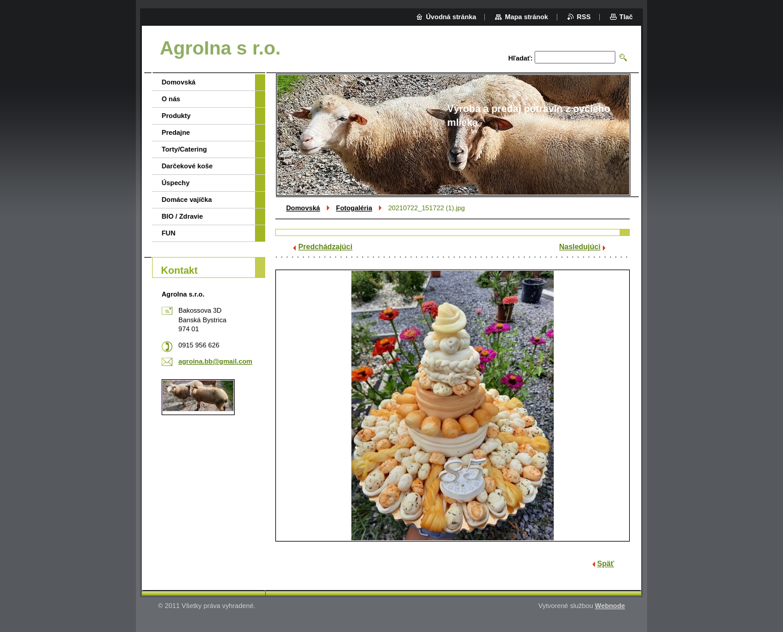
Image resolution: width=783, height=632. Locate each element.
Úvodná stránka (451, 16)
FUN (168, 233)
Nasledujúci (579, 247)
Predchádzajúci (325, 247)
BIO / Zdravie (182, 216)
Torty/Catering (184, 149)
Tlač (626, 16)
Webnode (610, 605)
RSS (584, 16)
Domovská (303, 207)
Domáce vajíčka (187, 199)
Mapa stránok (526, 16)
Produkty (176, 115)
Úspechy (176, 182)
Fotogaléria (354, 207)
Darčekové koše (187, 166)
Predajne (176, 132)
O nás (171, 98)
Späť (605, 564)
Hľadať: (520, 58)
